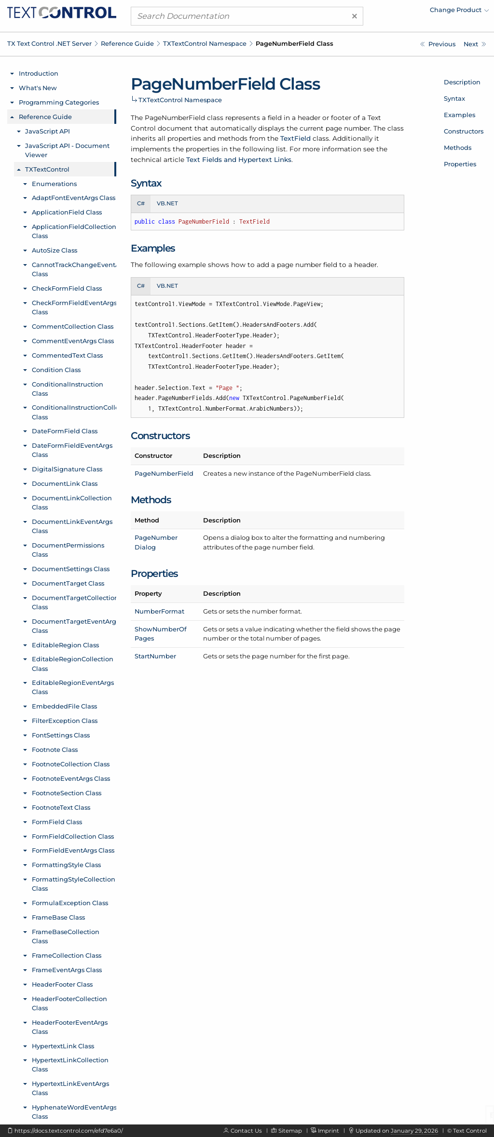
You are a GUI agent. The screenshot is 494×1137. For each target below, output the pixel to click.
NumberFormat (159, 611)
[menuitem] (405, 12)
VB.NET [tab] (167, 203)
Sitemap (290, 1130)
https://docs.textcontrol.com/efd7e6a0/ (68, 1130)
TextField (295, 138)
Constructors (463, 131)
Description (462, 82)
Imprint (328, 1130)
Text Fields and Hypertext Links (238, 159)
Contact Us (246, 1130)
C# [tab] (141, 203)
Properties (460, 164)
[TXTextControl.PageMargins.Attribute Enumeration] (437, 44)
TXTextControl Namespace (205, 43)
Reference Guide (127, 43)
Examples (459, 115)
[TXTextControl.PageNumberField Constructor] (475, 44)
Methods (457, 147)
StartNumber (155, 656)
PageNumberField (164, 473)
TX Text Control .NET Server (49, 43)
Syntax (454, 98)
